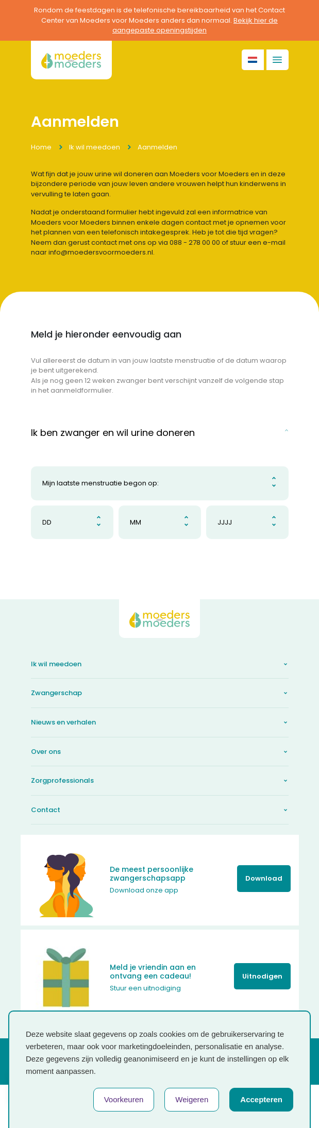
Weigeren (191, 1099)
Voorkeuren (124, 1099)
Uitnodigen (262, 976)
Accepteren (261, 1099)
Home (41, 147)
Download (263, 878)
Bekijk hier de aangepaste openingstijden (195, 25)
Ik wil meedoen (94, 147)
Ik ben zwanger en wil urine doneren (113, 432)
